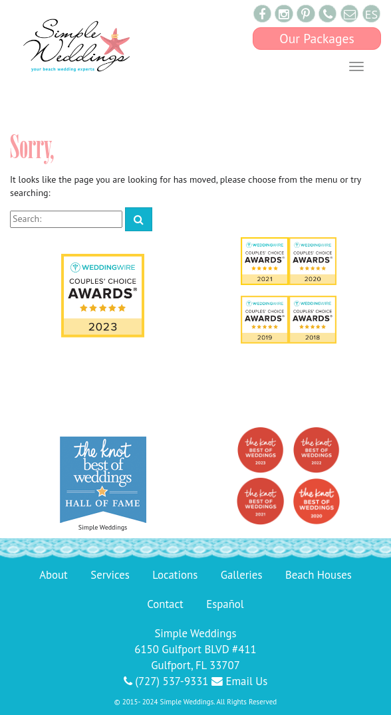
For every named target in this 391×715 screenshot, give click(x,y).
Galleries (242, 574)
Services (110, 574)
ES (371, 14)
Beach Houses (318, 574)
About (53, 574)
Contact (165, 604)
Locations (174, 574)
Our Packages (316, 38)
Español (225, 604)
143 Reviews (195, 402)
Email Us (239, 681)
